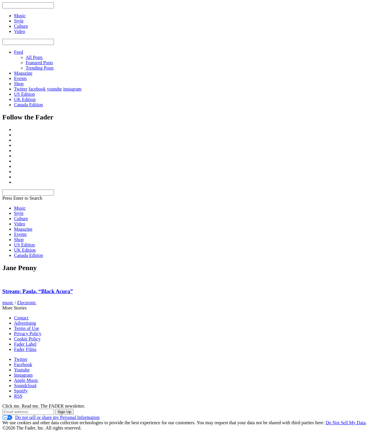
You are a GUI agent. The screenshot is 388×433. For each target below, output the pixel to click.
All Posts (34, 57)
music (7, 302)
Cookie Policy (27, 338)
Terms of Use (26, 328)
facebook (37, 88)
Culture (21, 218)
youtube (54, 88)
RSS (18, 396)
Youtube (22, 369)
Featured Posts (39, 62)
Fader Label (25, 344)
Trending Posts (40, 67)
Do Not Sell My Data (346, 422)
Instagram (23, 375)
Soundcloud (25, 385)
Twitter (20, 88)
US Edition (24, 94)
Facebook (23, 364)
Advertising (25, 323)
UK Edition (25, 99)
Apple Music (26, 380)
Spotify (21, 390)
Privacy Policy (27, 333)
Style (19, 213)
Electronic (26, 302)
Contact (21, 317)
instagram (72, 88)
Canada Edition (28, 104)
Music (20, 208)
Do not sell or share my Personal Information (50, 417)
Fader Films (25, 349)
